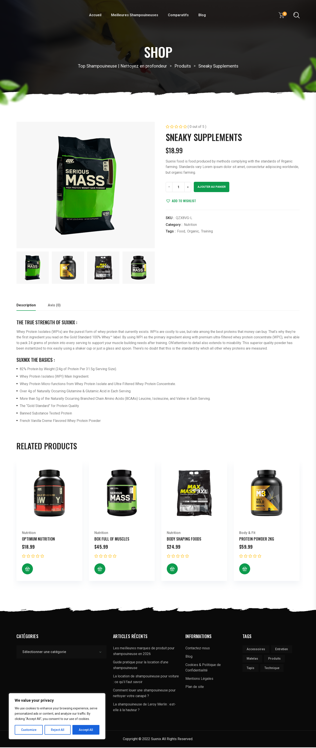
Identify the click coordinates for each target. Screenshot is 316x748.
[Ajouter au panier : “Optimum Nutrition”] (27, 569)
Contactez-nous (197, 649)
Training (207, 231)
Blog (202, 15)
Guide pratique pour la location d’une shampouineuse (140, 666)
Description (26, 306)
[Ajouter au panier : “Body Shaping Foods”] (172, 569)
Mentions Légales (199, 679)
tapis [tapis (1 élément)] (250, 669)
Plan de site (194, 688)
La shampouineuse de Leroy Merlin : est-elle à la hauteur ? (144, 708)
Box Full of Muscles (111, 539)
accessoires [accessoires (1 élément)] (256, 650)
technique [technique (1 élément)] (271, 669)
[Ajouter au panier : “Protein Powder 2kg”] (244, 569)
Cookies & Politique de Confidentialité (203, 668)
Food (181, 231)
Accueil (95, 15)
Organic (193, 231)
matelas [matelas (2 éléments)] (252, 659)
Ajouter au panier (212, 186)
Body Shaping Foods (184, 539)
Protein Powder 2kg (256, 539)
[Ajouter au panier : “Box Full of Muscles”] (99, 569)
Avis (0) (54, 306)
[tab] (26, 307)
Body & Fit (247, 533)
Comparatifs (178, 15)
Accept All (86, 730)
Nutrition (190, 225)
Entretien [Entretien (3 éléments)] (281, 650)
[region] (57, 716)
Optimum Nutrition (38, 539)
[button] (181, 200)
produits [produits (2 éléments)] (274, 659)
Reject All (58, 730)
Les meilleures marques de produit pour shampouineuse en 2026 (143, 652)
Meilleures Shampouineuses (134, 15)
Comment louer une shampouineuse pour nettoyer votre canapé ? (144, 694)
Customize (29, 730)
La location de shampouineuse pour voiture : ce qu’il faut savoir (146, 680)
